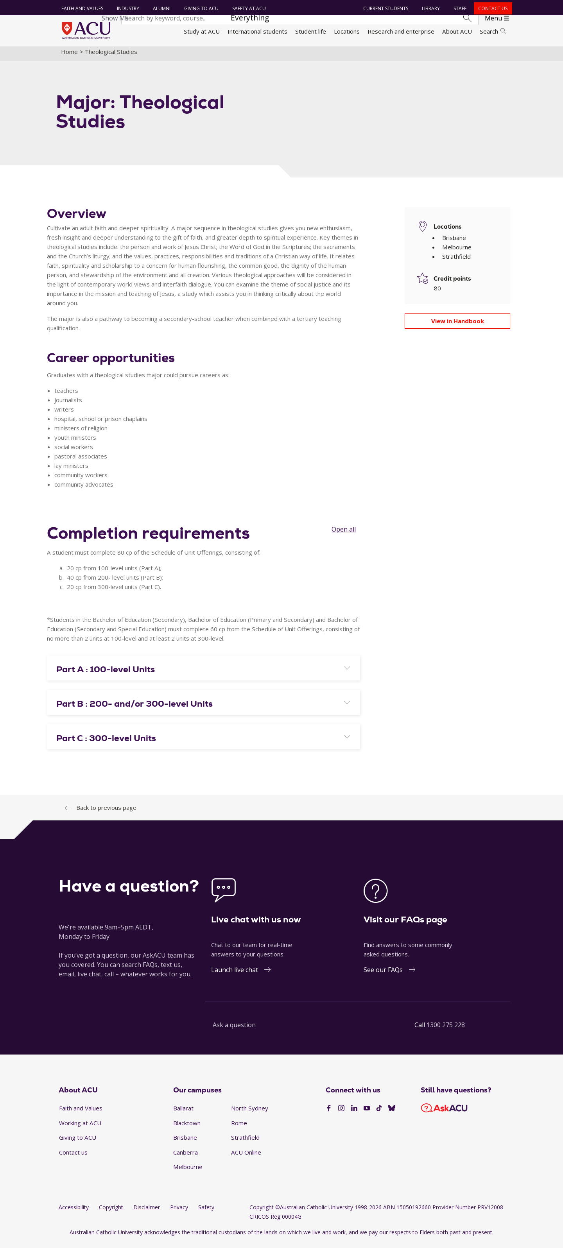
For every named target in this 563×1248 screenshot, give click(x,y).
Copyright (111, 1212)
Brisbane (185, 1142)
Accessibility (74, 1212)
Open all (344, 533)
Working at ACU (80, 1127)
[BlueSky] (391, 1113)
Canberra (185, 1156)
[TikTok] (379, 1113)
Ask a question (234, 1029)
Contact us (492, 8)
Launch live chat (234, 974)
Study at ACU (202, 31)
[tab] (203, 672)
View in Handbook (457, 325)
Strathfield (245, 1142)
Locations (347, 31)
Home (69, 56)
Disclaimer (146, 1212)
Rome (239, 1127)
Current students (384, 8)
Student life (310, 31)
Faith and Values (81, 8)
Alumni (160, 8)
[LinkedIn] (354, 1113)
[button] (203, 674)
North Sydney (249, 1112)
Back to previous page (106, 812)
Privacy (179, 1212)
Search (493, 31)
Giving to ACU (200, 8)
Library (430, 8)
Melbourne (188, 1171)
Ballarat (183, 1112)
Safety (206, 1212)
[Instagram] (341, 1113)
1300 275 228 (446, 1029)
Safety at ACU (248, 8)
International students (257, 31)
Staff (459, 8)
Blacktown (187, 1127)
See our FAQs (383, 974)
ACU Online (246, 1156)
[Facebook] (329, 1113)
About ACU (457, 31)
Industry (127, 8)
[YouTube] (367, 1113)
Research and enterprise (401, 31)
